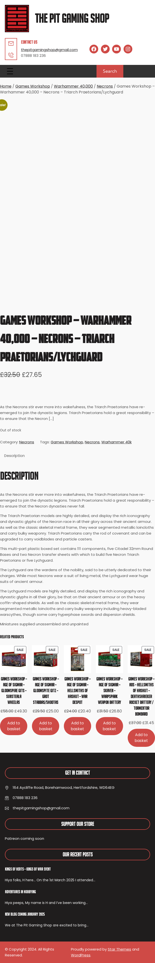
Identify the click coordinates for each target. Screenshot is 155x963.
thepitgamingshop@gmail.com (49, 49)
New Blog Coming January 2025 (25, 914)
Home (5, 86)
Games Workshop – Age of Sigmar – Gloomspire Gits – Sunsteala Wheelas (14, 690)
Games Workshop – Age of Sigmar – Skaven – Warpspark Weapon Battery (109, 690)
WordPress (80, 955)
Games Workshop (32, 86)
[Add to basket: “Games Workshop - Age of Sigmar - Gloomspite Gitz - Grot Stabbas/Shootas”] (45, 726)
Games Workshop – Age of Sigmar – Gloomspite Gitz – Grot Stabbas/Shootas (46, 690)
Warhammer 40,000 (73, 86)
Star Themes (119, 949)
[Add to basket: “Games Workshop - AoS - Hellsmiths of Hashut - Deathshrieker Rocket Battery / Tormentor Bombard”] (141, 738)
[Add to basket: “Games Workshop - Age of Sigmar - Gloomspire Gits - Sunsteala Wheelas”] (13, 726)
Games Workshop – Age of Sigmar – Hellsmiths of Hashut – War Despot (77, 690)
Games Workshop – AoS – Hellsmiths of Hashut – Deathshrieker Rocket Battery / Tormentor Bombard (141, 696)
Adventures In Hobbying (20, 892)
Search (110, 71)
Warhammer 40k (116, 442)
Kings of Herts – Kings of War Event (28, 869)
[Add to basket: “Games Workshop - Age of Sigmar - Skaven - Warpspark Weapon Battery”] (109, 726)
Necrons (105, 86)
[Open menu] (10, 71)
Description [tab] (14, 455)
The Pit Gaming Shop (72, 18)
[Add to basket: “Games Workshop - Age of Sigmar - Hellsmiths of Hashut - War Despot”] (77, 726)
